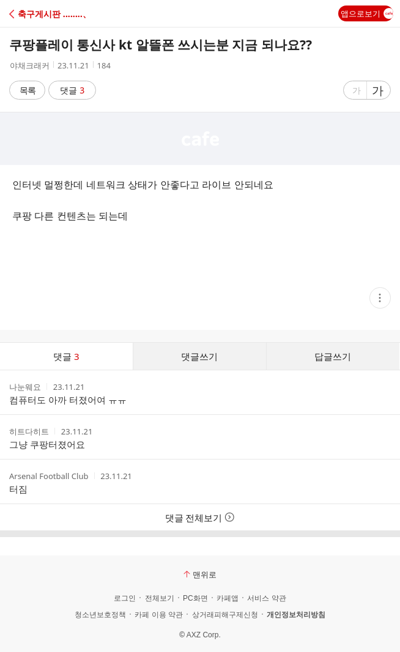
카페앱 (228, 598)
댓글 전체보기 (200, 517)
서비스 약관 (266, 598)
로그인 (125, 598)
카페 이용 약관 (159, 614)
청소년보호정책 (100, 614)
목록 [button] (27, 90)
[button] (62, 13)
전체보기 (159, 598)
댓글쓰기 (199, 356)
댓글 (72, 90)
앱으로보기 (367, 13)
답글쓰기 (332, 356)
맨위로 (200, 574)
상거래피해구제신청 (225, 614)
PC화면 (195, 598)
